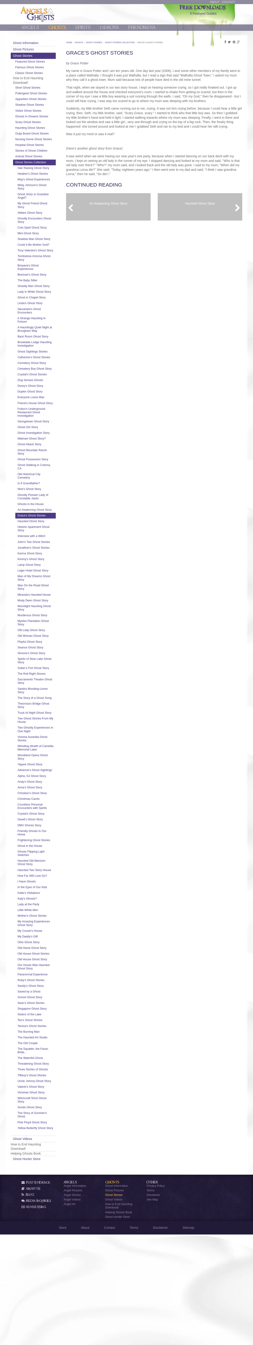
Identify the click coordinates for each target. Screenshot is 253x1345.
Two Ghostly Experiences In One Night (42, 807)
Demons (109, 27)
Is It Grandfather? (40, 531)
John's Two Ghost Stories (40, 595)
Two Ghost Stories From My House (45, 796)
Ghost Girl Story (39, 472)
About (214, 2)
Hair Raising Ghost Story (41, 176)
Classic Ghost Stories (41, 73)
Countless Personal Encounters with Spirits (44, 892)
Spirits (83, 27)
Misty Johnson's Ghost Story (43, 200)
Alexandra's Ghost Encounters (41, 342)
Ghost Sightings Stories (44, 382)
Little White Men (39, 1003)
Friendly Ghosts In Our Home (44, 919)
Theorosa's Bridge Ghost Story (41, 777)
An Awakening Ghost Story (42, 559)
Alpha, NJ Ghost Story (43, 862)
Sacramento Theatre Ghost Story (42, 750)
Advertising (33, 1317)
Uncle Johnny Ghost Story (42, 1186)
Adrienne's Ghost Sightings (40, 854)
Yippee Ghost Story (41, 847)
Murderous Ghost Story (44, 677)
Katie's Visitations (40, 986)
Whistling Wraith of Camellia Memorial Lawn (41, 829)
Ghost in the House (41, 935)
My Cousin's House (41, 1027)
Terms (150, 1301)
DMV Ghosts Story (41, 911)
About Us (30, 1299)
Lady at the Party (40, 997)
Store (62, 1338)
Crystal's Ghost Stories (44, 412)
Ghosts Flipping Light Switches (42, 943)
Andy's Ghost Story (41, 867)
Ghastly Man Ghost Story (41, 312)
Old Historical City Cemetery (40, 524)
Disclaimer (153, 1305)
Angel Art (69, 1314)
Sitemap (188, 1338)
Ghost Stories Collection (42, 169)
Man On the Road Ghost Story (40, 645)
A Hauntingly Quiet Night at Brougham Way (44, 360)
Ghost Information (37, 43)
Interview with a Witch (43, 588)
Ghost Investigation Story (41, 479)
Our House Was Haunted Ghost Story (42, 1067)
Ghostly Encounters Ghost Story (42, 234)
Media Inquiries (36, 1311)
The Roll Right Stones (43, 742)
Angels (30, 27)
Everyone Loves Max (42, 435)
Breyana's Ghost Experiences (40, 291)
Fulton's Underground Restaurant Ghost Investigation (43, 454)
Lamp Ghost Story (41, 623)
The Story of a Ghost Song (42, 768)
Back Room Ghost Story (44, 367)
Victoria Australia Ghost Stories (44, 818)
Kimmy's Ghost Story (42, 617)
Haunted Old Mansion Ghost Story (43, 952)
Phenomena (141, 27)
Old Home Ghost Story (44, 1044)
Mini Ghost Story (40, 247)
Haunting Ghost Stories (42, 127)
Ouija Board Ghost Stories (39, 135)
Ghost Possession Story (44, 507)
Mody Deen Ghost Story (44, 662)
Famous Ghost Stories (41, 67)
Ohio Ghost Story (40, 1038)
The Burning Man (40, 1131)
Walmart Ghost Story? (43, 487)
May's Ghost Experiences (37, 191)
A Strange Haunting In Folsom (43, 351)
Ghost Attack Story (41, 492)
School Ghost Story (41, 1097)
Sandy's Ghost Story (42, 1085)
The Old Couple (39, 1143)
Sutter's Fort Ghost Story (41, 735)
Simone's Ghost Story (43, 718)
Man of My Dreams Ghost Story (41, 636)
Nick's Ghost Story (41, 537)
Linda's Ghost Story (42, 334)
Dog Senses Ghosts (42, 418)
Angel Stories (72, 1305)
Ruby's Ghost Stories (42, 1080)
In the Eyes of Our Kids (44, 980)
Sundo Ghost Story (41, 1214)
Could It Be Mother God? (41, 264)
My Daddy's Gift (39, 1033)
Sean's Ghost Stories (42, 1103)
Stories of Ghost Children (43, 157)
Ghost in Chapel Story (43, 328)
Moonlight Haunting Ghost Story (41, 670)
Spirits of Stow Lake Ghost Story (42, 726)
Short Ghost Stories (39, 87)
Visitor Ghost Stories (40, 110)
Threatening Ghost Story (41, 1165)
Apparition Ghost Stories (43, 99)
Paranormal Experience (44, 1074)
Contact (228, 2)
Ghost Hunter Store (39, 1269)
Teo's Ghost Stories (41, 1120)
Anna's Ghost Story (41, 873)
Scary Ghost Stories (40, 122)
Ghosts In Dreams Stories (43, 116)
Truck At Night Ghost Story (42, 787)
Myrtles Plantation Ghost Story (40, 685)
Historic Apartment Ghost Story (41, 580)
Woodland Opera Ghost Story (44, 840)
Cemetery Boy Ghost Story (42, 405)
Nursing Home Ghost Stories (40, 144)
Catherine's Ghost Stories (40, 390)
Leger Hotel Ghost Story (44, 629)
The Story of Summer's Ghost (44, 1222)
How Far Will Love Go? (44, 969)
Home (76, 42)
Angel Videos (72, 1310)
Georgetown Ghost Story (41, 464)
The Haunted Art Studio (44, 1137)
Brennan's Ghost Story (43, 298)
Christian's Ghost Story (44, 879)
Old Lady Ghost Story (43, 692)
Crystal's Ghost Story (42, 900)
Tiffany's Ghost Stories (43, 1178)
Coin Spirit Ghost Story (44, 241)
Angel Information (75, 1296)
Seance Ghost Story (42, 713)
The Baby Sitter (39, 304)
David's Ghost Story (42, 905)
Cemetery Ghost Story (43, 397)
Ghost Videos (34, 1249)
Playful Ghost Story (41, 707)
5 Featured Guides (203, 9)
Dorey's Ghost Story (42, 423)
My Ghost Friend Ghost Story (44, 219)
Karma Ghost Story (41, 612)
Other (152, 1293)
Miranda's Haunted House (41, 655)
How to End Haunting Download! (118, 1316)
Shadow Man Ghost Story (42, 254)
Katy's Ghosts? (39, 991)
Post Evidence (35, 1293)
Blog (27, 1305)
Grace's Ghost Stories (43, 567)
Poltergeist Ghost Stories (43, 93)
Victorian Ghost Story (43, 1199)
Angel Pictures (73, 1301)
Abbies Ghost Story (41, 226)
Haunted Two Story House (41, 961)
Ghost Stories (34, 56)
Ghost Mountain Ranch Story (44, 500)
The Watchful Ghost (42, 1158)
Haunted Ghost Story (42, 573)
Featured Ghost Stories (42, 61)
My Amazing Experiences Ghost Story (41, 1018)
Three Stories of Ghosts (44, 1173)
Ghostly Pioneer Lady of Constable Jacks (44, 545)
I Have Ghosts (38, 974)
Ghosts (57, 27)
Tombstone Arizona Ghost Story (41, 282)
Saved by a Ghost (40, 1091)
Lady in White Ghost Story (42, 321)
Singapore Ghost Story (44, 1108)
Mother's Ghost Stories (44, 1009)
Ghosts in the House (42, 552)
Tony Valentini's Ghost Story (43, 273)
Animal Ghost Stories (40, 163)
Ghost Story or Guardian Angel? (40, 210)
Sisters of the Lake (41, 1114)
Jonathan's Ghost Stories (40, 604)
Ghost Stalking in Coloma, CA (40, 515)
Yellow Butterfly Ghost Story (43, 1236)
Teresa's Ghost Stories (43, 1126)
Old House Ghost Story (44, 1059)
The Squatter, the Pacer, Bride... (45, 1150)
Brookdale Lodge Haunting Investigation (43, 375)
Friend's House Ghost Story (43, 443)
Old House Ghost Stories (40, 1052)
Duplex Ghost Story (41, 429)
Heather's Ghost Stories (44, 184)
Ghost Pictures (35, 49)
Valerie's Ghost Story (42, 1193)
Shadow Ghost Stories (41, 104)
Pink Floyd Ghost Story (44, 1229)
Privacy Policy (155, 1296)
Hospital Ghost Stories (41, 151)
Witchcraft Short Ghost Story (44, 1206)
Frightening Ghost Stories (40, 928)
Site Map (152, 1310)
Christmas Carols (40, 885)
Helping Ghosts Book (118, 1322)
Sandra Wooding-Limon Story (44, 759)
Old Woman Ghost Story (41, 699)
